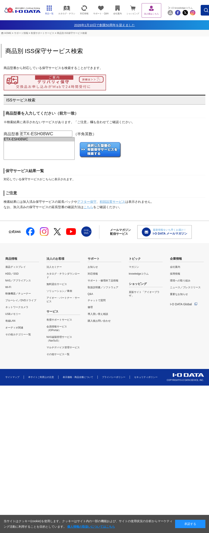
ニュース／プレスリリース (185, 287)
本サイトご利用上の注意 (41, 377)
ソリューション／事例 (59, 291)
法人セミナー (54, 266)
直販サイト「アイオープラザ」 (144, 294)
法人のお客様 (55, 258)
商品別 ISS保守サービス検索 (72, 33)
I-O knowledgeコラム (192, 8)
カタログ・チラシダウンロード (63, 275)
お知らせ (93, 266)
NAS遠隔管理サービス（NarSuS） (59, 339)
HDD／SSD (12, 273)
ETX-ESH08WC (39, 139)
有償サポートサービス (42, 33)
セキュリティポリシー (146, 377)
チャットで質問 (97, 300)
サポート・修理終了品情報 (103, 280)
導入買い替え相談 (98, 314)
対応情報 (93, 273)
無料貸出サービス (56, 284)
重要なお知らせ (179, 294)
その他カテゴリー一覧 (18, 334)
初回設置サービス (112, 201)
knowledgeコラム (139, 273)
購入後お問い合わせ (99, 320)
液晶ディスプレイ (15, 266)
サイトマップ (12, 377)
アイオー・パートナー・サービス (63, 299)
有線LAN (10, 320)
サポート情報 (21, 33)
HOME (7, 33)
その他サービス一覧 (58, 354)
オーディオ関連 (14, 327)
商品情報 (11, 258)
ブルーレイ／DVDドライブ (20, 300)
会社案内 (175, 266)
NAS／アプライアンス (18, 280)
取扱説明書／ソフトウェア (103, 287)
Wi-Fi (8, 287)
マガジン (134, 266)
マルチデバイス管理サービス (63, 347)
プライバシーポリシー (113, 377)
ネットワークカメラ (16, 307)
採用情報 (175, 273)
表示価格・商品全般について (78, 377)
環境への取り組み (180, 280)
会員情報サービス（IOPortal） (56, 328)
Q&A (90, 293)
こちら (88, 207)
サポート (94, 258)
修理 (90, 307)
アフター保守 (86, 201)
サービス (52, 311)
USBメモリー (13, 314)
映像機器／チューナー (18, 293)
